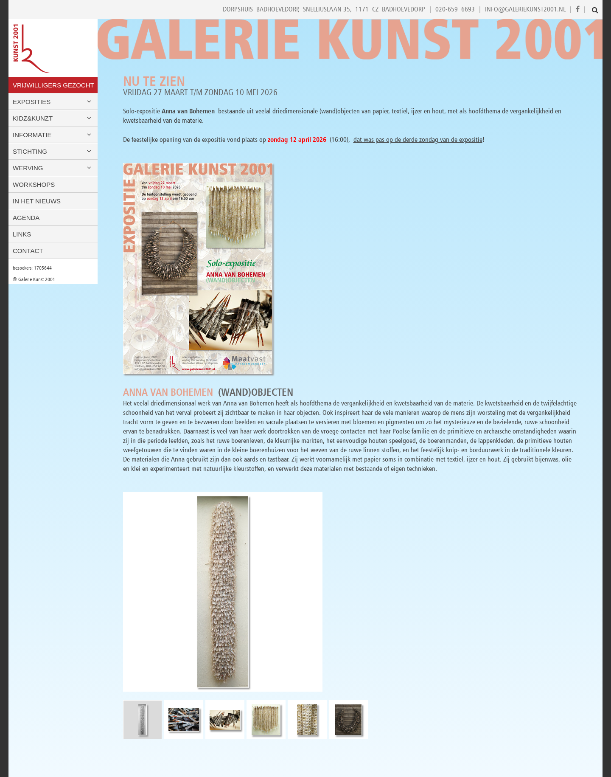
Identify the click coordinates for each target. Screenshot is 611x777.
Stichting (53, 151)
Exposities (53, 101)
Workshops (34, 184)
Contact (28, 250)
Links (22, 234)
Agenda (26, 217)
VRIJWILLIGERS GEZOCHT (53, 85)
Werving (53, 168)
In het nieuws (37, 201)
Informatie (53, 134)
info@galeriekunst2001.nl (525, 9)
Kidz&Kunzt (53, 118)
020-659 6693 (455, 9)
